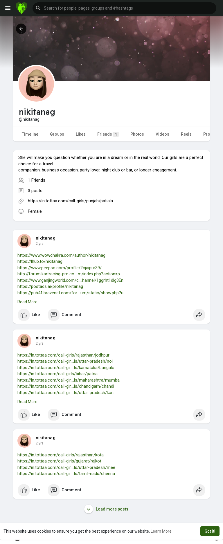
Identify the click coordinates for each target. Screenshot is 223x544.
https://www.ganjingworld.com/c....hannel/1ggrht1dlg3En (70, 280)
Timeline (30, 134)
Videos (162, 134)
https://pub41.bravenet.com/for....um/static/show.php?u (70, 292)
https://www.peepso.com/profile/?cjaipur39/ (59, 267)
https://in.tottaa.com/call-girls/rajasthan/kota (60, 455)
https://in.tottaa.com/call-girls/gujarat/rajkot (59, 461)
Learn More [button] (161, 531)
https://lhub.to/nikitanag (39, 261)
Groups (57, 134)
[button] (124, 8)
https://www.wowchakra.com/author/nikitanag (61, 255)
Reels (186, 134)
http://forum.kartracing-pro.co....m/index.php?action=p (68, 274)
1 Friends (36, 180)
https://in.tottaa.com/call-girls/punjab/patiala (70, 200)
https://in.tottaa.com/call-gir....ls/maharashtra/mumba (68, 380)
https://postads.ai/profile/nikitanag (50, 286)
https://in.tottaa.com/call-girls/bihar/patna (57, 373)
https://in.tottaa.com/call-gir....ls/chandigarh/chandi (65, 386)
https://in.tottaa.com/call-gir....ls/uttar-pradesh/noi (65, 361)
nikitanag (45, 238)
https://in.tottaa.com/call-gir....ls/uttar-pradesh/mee (66, 467)
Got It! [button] (210, 531)
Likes (81, 134)
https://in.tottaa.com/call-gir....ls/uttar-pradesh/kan (65, 392)
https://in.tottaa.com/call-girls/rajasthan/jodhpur (63, 355)
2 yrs (40, 244)
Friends (108, 134)
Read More (27, 302)
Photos (137, 134)
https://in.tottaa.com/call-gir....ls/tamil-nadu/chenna (66, 473)
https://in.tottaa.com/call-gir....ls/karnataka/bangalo (65, 367)
